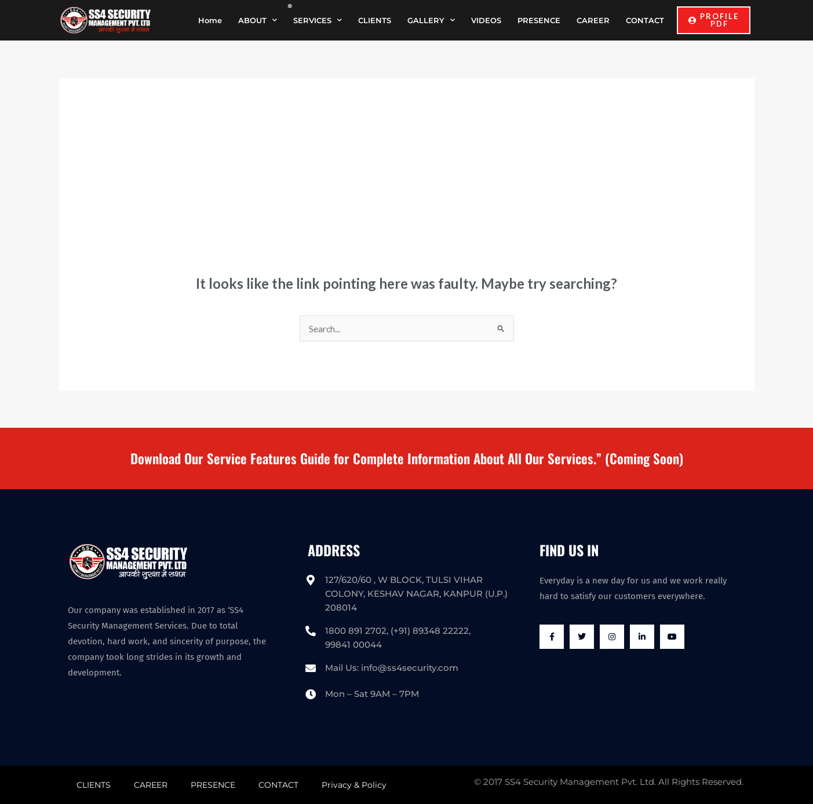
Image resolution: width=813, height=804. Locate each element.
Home (210, 20)
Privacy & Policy (354, 785)
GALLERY (431, 20)
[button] (713, 20)
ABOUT (257, 20)
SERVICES (317, 20)
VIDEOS (486, 20)
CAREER (593, 20)
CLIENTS (374, 20)
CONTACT (645, 20)
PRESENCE (538, 20)
